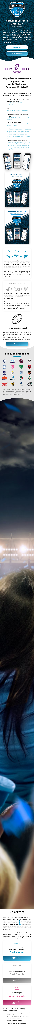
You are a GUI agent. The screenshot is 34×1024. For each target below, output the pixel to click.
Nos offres (17, 47)
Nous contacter (17, 54)
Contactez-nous (17, 344)
